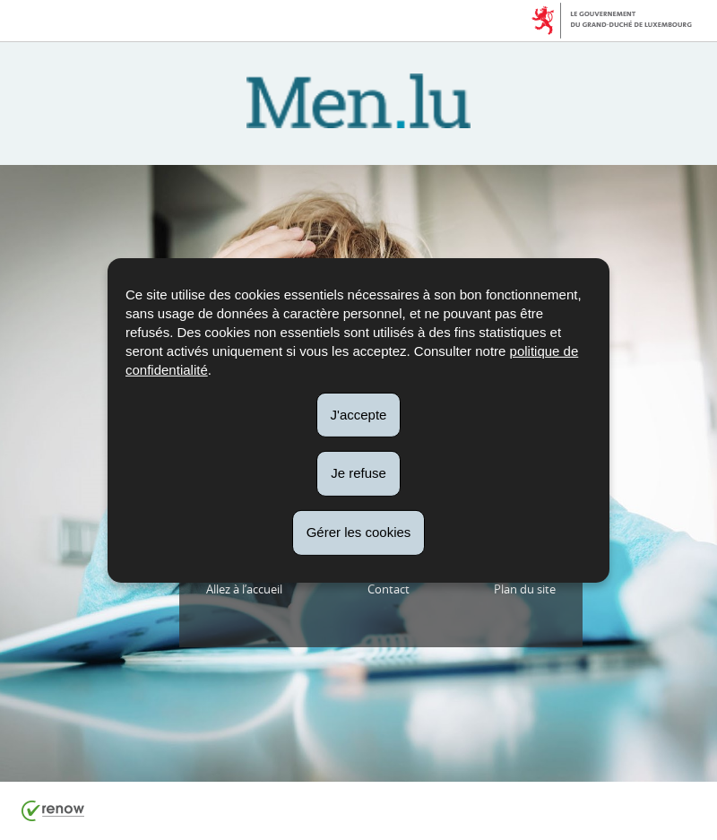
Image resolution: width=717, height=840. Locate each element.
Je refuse (358, 473)
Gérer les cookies (359, 532)
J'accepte (359, 413)
